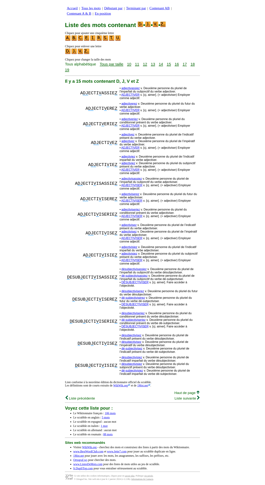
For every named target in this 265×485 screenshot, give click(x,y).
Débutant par (113, 8)
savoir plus (130, 476)
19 (67, 70)
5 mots (106, 417)
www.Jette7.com (117, 451)
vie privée (148, 476)
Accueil (72, 8)
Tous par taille (111, 64)
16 (177, 64)
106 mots (110, 413)
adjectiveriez (129, 119)
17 (185, 64)
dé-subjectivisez (131, 348)
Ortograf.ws (80, 459)
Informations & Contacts (142, 479)
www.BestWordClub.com (88, 451)
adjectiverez (129, 103)
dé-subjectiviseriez (133, 319)
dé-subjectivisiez (132, 370)
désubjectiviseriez (133, 313)
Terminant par (136, 8)
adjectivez (128, 134)
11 (137, 64)
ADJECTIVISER (131, 185)
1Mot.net (142, 385)
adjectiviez (128, 156)
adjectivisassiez (131, 178)
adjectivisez (129, 225)
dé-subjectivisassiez (134, 275)
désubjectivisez (131, 335)
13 (153, 64)
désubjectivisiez (131, 357)
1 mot (104, 425)
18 (192, 64)
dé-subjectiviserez (133, 297)
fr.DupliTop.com (83, 468)
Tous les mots (91, 8)
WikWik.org (120, 385)
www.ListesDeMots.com (88, 464)
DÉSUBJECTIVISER (135, 282)
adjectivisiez (129, 247)
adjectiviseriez (130, 209)
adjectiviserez (130, 194)
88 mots (108, 434)
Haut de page (186, 393)
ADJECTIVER (130, 94)
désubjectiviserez (132, 291)
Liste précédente (80, 398)
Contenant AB (159, 8)
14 (161, 64)
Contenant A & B (79, 13)
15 (169, 64)
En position (103, 13)
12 (145, 64)
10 (129, 64)
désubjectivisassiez (134, 269)
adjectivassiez (130, 88)
